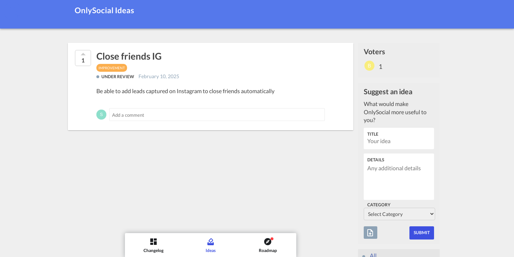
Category (378, 204)
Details (375, 159)
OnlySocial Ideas (104, 10)
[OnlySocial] (12, 11)
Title (372, 134)
